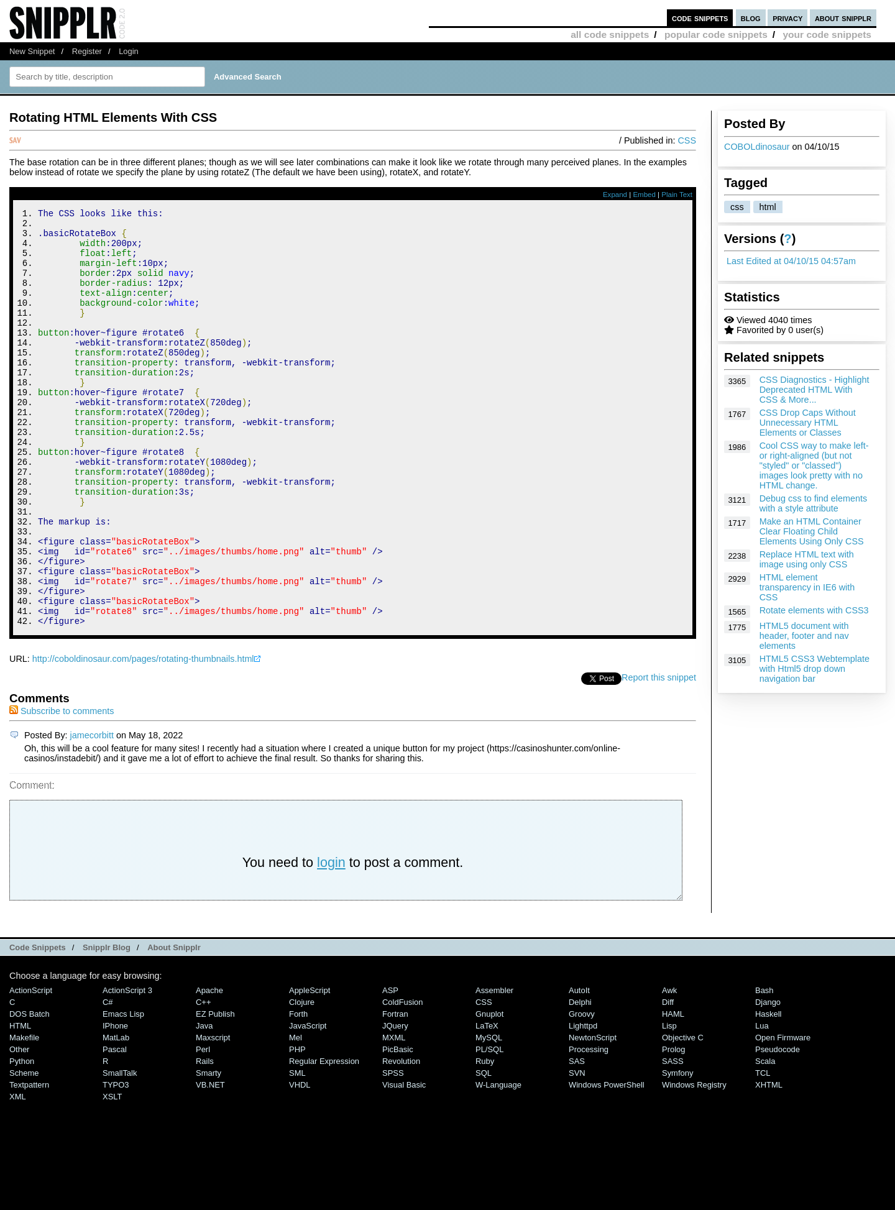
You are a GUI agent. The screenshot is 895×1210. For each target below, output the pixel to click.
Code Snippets (37, 1025)
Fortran (395, 1092)
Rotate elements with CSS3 (814, 610)
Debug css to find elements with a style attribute (814, 503)
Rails (205, 1139)
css (737, 207)
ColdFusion (402, 1080)
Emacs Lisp (123, 1092)
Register (87, 51)
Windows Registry (694, 1163)
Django (768, 1080)
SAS (577, 1139)
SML (297, 1151)
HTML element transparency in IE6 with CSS (807, 587)
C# (108, 1080)
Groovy (582, 1092)
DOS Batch (29, 1092)
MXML (393, 1116)
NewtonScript (593, 1116)
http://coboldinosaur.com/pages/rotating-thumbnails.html (143, 737)
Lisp (669, 1104)
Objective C (683, 1116)
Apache (209, 1068)
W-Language (498, 1163)
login (331, 940)
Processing (588, 1127)
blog (751, 17)
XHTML (769, 1163)
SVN (577, 1151)
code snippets (700, 17)
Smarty (208, 1151)
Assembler (494, 1068)
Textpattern (29, 1163)
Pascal (115, 1127)
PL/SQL (489, 1127)
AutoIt (579, 1068)
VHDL (300, 1163)
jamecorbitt (92, 813)
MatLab (116, 1116)
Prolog (673, 1127)
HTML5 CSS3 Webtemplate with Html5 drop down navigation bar (815, 669)
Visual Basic (404, 1163)
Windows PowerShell (607, 1163)
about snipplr (843, 17)
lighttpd (583, 1104)
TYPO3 (116, 1163)
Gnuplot (489, 1092)
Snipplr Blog (107, 1025)
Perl (203, 1127)
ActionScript (30, 1068)
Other (19, 1127)
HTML (20, 1104)
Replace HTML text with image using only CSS (807, 559)
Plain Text (676, 194)
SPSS (393, 1151)
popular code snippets (716, 34)
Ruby (484, 1139)
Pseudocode (777, 1127)
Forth (298, 1092)
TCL (762, 1151)
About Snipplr (174, 1025)
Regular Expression (324, 1139)
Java (204, 1104)
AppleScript (309, 1068)
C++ (203, 1080)
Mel (295, 1116)
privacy (787, 17)
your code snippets (827, 34)
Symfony (677, 1151)
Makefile (24, 1116)
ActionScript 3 (127, 1068)
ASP (390, 1068)
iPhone (115, 1104)
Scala (765, 1139)
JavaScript (307, 1104)
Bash (764, 1068)
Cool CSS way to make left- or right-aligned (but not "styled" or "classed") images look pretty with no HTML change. (814, 465)
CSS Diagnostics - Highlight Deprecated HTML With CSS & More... (815, 390)
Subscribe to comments (61, 789)
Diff (668, 1080)
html (768, 207)
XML (17, 1175)
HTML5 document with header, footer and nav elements (804, 636)
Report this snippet (659, 756)
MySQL (488, 1116)
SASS (673, 1139)
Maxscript (213, 1116)
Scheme (24, 1151)
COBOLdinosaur (757, 147)
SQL (483, 1151)
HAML (673, 1092)
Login (129, 51)
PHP (297, 1127)
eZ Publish (215, 1092)
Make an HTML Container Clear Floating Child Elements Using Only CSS (812, 531)
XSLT (112, 1175)
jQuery (395, 1104)
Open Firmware (782, 1116)
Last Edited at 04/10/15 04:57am (791, 261)
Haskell (768, 1092)
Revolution (401, 1139)
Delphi (580, 1080)
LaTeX (486, 1104)
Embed (644, 194)
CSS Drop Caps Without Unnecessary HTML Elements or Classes (808, 423)
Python (21, 1139)
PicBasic (397, 1127)
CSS (686, 140)
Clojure (301, 1080)
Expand (615, 194)
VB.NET (210, 1163)
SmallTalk (120, 1151)
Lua (762, 1104)
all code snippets (610, 34)
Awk (669, 1068)
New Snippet (32, 51)
